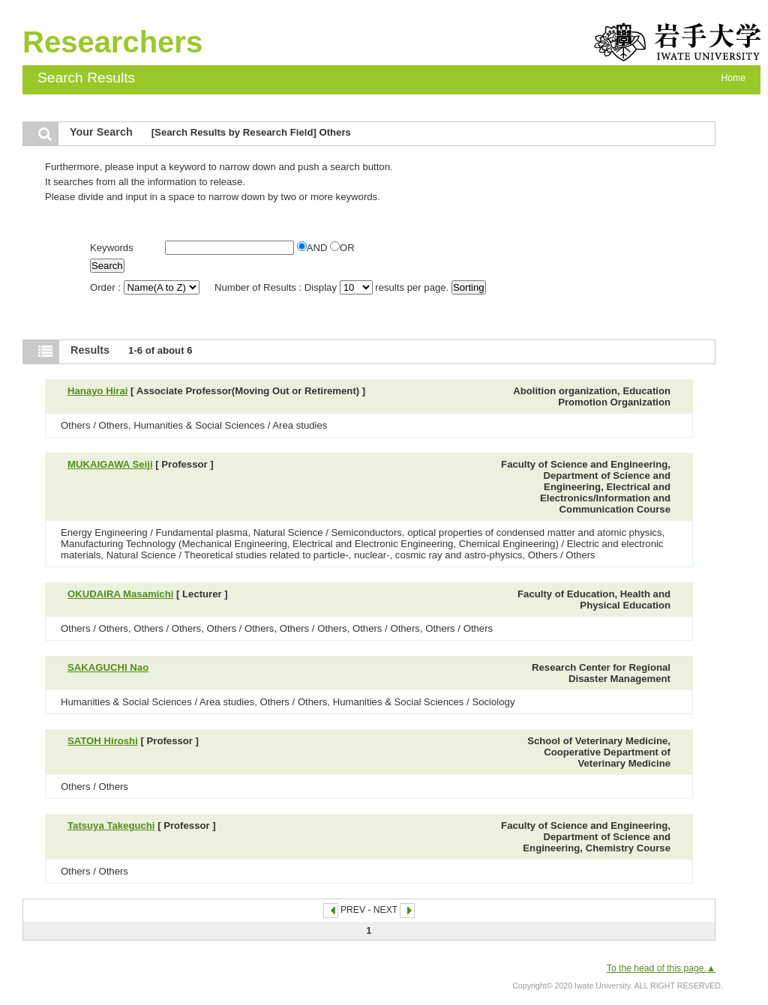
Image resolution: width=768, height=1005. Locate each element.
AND (313, 247)
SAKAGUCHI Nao (108, 667)
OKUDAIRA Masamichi (120, 594)
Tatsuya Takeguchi (111, 825)
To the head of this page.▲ (661, 968)
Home (734, 78)
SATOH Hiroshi (103, 740)
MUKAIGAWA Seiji (110, 464)
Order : (146, 287)
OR (342, 247)
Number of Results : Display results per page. (333, 287)
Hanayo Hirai (98, 390)
